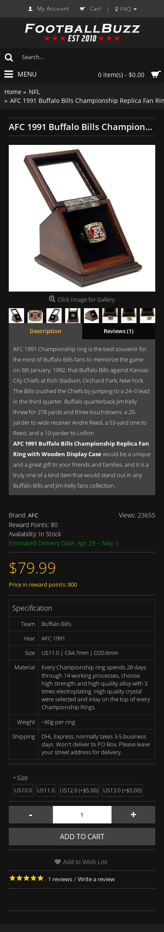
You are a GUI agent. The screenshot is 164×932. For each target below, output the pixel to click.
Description (45, 331)
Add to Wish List (85, 861)
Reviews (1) (118, 331)
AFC (33, 515)
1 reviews (60, 879)
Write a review (96, 879)
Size (22, 778)
